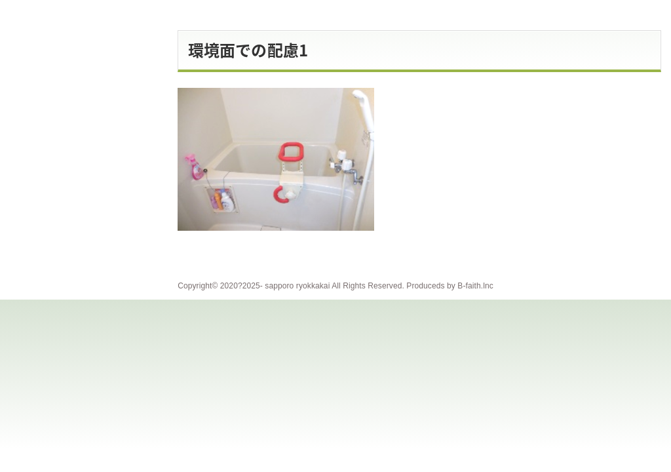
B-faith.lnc (475, 285)
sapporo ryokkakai (297, 285)
